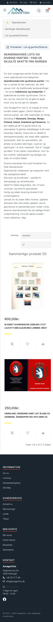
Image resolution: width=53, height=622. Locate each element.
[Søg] (39, 10)
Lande (5, 514)
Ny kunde (45, 2)
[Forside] (21, 10)
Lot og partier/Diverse (16, 35)
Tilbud (6, 519)
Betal (33, 2)
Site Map (7, 487)
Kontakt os (7, 504)
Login (23, 2)
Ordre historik (9, 540)
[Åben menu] (5, 10)
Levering (7, 478)
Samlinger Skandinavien (17, 29)
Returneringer (9, 509)
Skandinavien (19, 22)
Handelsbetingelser (12, 483)
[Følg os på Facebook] (4, 600)
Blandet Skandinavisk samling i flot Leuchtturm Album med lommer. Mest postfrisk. (26, 326)
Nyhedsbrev (8, 550)
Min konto (12, 2)
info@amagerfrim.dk (15, 581)
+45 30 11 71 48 (13, 577)
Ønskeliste (7, 545)
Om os (6, 473)
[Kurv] (47, 10)
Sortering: (15, 235)
